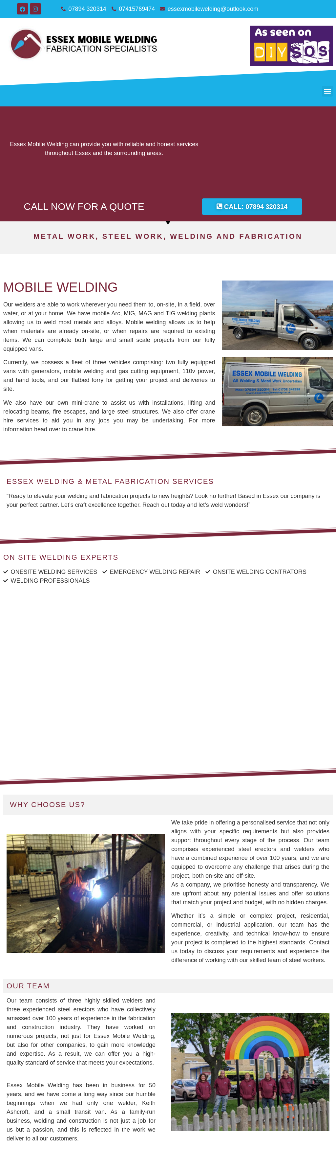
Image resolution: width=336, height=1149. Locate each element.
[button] (327, 91)
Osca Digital (192, 1144)
